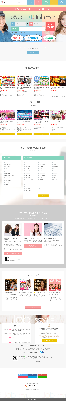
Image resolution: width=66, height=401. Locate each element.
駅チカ (41, 168)
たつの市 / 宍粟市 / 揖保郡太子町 (11, 177)
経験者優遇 (55, 173)
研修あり (54, 177)
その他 (6, 184)
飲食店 (27, 184)
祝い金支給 (55, 179)
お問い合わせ (62, 2)
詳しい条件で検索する (18, 32)
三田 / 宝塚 (7, 182)
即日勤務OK (55, 170)
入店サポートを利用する (13, 253)
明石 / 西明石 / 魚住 (8, 166)
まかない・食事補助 (29, 179)
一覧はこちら (33, 307)
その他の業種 (28, 190)
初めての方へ (30, 2)
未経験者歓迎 (55, 166)
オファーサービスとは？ (32, 48)
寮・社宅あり (28, 177)
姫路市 (6, 162)
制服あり (41, 166)
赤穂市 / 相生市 (8, 180)
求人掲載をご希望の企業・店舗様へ (33, 383)
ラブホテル (28, 188)
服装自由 (54, 164)
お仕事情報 (38, 2)
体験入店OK (28, 173)
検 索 (43, 195)
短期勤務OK (42, 170)
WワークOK (28, 175)
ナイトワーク (28, 186)
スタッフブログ (54, 2)
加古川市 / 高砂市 (8, 164)
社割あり (41, 179)
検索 (50, 26)
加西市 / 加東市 (8, 173)
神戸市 (6, 168)
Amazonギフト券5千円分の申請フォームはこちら (33, 246)
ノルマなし (28, 164)
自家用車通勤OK (29, 170)
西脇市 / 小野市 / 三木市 (9, 175)
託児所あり (55, 175)
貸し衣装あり (28, 166)
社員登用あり (42, 177)
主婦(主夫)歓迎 (42, 175)
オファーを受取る (46, 2)
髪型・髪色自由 (42, 164)
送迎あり (54, 168)
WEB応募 (7, 134)
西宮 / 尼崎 (7, 171)
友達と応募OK (42, 173)
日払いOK (27, 168)
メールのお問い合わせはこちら (49, 340)
